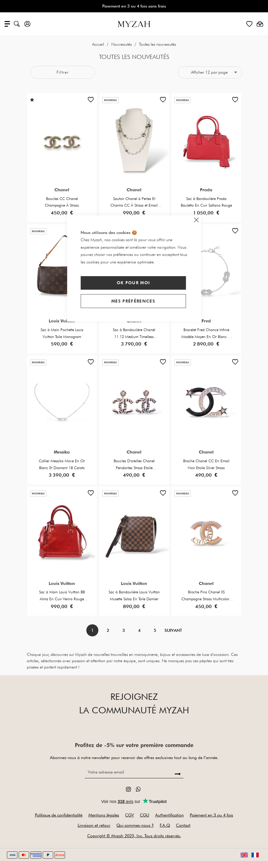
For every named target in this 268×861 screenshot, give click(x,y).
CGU (144, 815)
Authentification (169, 815)
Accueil (98, 44)
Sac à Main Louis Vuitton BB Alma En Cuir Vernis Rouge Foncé (62, 598)
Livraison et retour (94, 825)
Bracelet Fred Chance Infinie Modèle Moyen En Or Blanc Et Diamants (206, 336)
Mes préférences (133, 301)
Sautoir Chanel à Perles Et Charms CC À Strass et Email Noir (134, 205)
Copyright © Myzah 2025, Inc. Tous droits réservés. (134, 835)
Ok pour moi (133, 282)
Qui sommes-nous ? (135, 825)
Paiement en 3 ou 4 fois (211, 815)
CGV (129, 815)
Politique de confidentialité (58, 815)
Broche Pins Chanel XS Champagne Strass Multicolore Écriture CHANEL (206, 598)
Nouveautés (122, 44)
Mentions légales (103, 815)
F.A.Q (165, 825)
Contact (183, 825)
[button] (91, 101)
